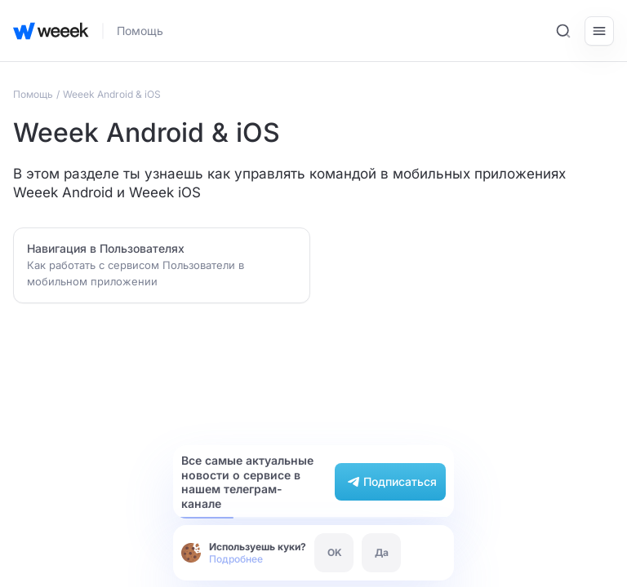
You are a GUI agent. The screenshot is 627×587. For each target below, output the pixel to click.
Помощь (140, 31)
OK (334, 552)
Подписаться (390, 482)
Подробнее (236, 559)
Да (382, 552)
